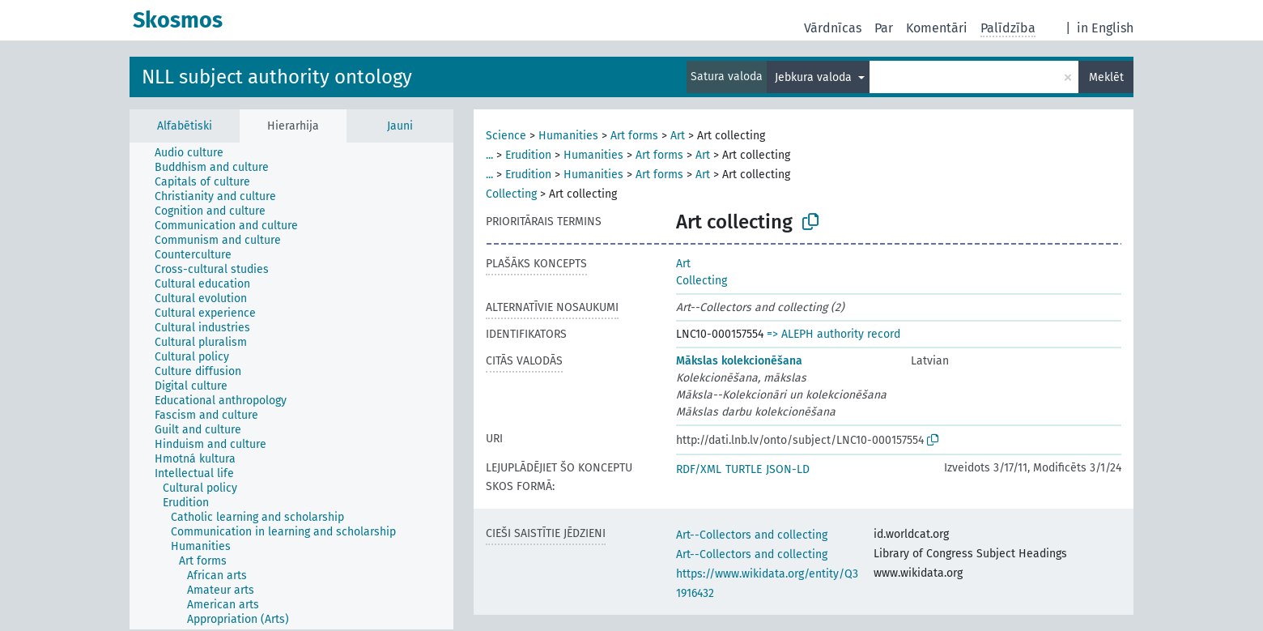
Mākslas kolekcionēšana (739, 361)
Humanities (568, 136)
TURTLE (743, 469)
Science (506, 136)
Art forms (634, 136)
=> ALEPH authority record (833, 334)
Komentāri (936, 28)
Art (677, 136)
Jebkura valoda (815, 77)
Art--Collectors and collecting (751, 535)
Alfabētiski (184, 126)
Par (883, 28)
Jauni (400, 126)
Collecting (511, 194)
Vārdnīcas (832, 28)
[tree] (291, 386)
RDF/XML (698, 469)
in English (1105, 28)
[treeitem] (196, 153)
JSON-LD (788, 469)
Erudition (528, 155)
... (489, 155)
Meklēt (1106, 77)
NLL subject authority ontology (277, 77)
